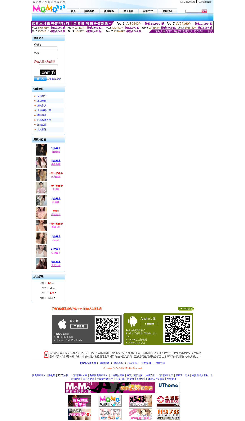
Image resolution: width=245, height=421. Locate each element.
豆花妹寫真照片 (135, 375)
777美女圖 (63, 375)
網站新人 (42, 105)
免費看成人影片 (200, 375)
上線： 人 (47, 283)
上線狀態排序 (44, 110)
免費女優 (171, 379)
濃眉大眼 (55, 227)
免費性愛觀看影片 (99, 375)
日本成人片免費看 (155, 379)
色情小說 (120, 379)
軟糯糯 (55, 202)
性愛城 (130, 379)
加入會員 (132, 363)
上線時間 (42, 100)
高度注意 (55, 214)
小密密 (55, 240)
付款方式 (160, 363)
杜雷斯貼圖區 (117, 375)
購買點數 (104, 363)
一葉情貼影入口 (165, 375)
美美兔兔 (55, 176)
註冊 (49, 78)
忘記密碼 (56, 78)
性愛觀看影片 (39, 375)
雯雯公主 (55, 265)
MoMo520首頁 (187, 2)
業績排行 (42, 96)
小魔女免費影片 (105, 379)
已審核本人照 (44, 120)
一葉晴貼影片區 (79, 375)
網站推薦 (42, 115)
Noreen (56, 152)
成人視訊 (42, 129)
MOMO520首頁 (88, 363)
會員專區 (118, 363)
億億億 (55, 189)
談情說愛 (42, 124)
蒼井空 (140, 379)
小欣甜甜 (55, 164)
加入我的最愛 (205, 2)
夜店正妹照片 (182, 375)
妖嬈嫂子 (55, 252)
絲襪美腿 (150, 375)
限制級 (51, 375)
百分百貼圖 (88, 379)
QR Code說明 (186, 308)
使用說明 (146, 363)
